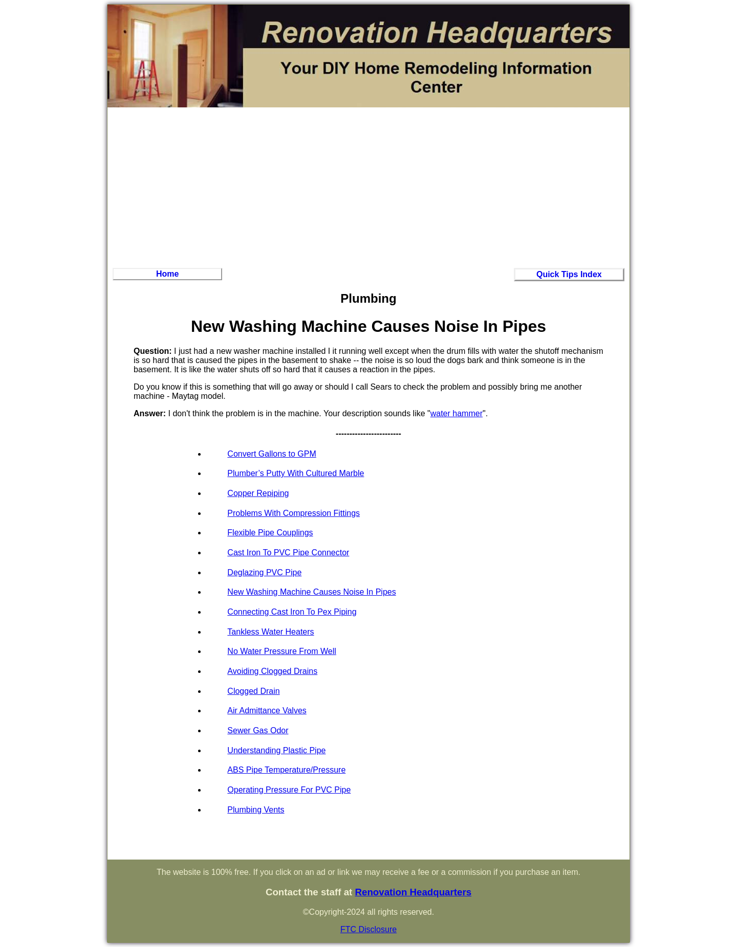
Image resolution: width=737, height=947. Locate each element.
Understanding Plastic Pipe (276, 750)
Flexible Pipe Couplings (270, 532)
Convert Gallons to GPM (271, 453)
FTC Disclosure (368, 929)
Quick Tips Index (569, 274)
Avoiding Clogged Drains (272, 671)
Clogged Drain (253, 691)
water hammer (456, 413)
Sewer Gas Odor (257, 730)
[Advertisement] (368, 186)
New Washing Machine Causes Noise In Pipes (311, 592)
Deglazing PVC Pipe (264, 572)
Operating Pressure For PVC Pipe (289, 789)
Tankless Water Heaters (270, 631)
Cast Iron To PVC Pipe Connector (288, 552)
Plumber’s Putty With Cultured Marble (295, 473)
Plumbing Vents (255, 809)
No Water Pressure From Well (281, 651)
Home (167, 273)
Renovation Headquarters (413, 892)
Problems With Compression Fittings (293, 513)
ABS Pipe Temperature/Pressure (286, 769)
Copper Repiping (258, 493)
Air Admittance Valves (266, 710)
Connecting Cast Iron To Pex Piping (291, 611)
